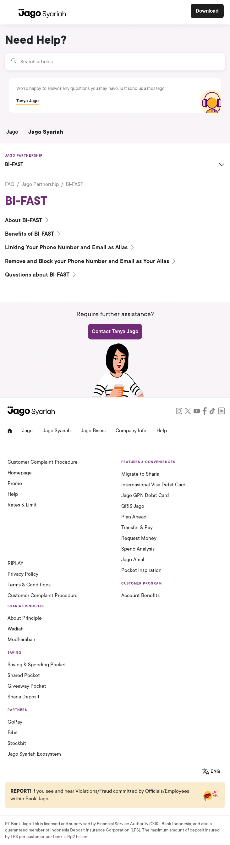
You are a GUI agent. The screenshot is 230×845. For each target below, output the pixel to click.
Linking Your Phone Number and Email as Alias (70, 247)
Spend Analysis (138, 549)
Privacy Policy (23, 574)
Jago (12, 132)
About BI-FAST (27, 220)
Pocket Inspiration (141, 570)
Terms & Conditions (29, 584)
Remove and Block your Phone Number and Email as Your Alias (91, 261)
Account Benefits (140, 595)
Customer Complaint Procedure (43, 462)
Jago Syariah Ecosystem (34, 754)
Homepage (20, 472)
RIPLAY (15, 563)
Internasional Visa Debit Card (153, 484)
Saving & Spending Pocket (37, 664)
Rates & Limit (22, 504)
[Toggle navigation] (10, 12)
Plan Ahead (133, 516)
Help (161, 430)
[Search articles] (115, 61)
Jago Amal (132, 559)
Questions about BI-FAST (41, 274)
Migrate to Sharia (140, 474)
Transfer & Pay (137, 527)
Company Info (131, 430)
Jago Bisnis (93, 430)
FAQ (9, 184)
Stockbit (17, 743)
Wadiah (16, 628)
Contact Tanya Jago (115, 331)
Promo (15, 483)
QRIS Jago (132, 506)
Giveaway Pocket (27, 686)
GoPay (15, 722)
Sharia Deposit (24, 696)
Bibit (13, 732)
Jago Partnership (40, 184)
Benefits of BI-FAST (33, 234)
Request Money (138, 538)
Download (207, 11)
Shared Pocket (24, 675)
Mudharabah (21, 639)
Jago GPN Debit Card (145, 495)
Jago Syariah (45, 132)
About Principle (25, 618)
